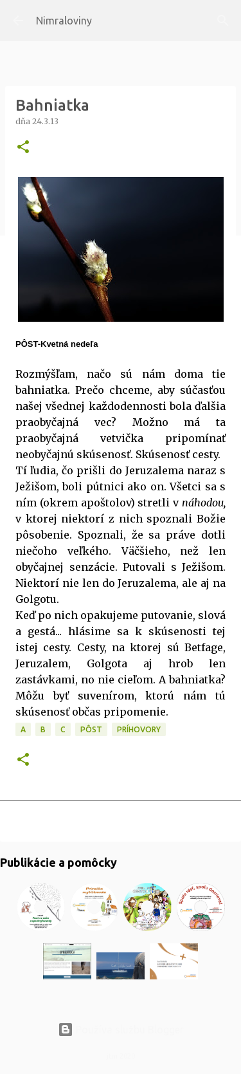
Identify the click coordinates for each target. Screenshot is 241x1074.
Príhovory (139, 729)
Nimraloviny (64, 20)
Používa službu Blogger (121, 1029)
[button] (23, 147)
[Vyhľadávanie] (223, 20)
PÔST (91, 729)
